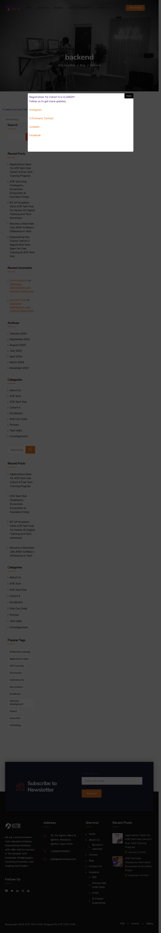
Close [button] (128, 96)
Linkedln (34, 126)
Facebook (35, 135)
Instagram (35, 109)
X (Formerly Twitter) (41, 118)
